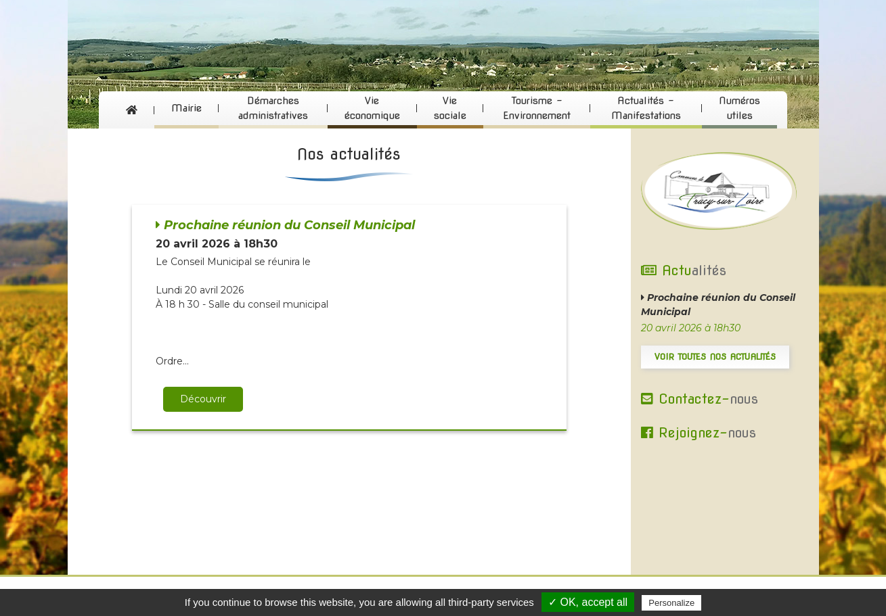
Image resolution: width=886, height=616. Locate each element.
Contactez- (699, 399)
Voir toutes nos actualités (715, 357)
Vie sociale (450, 108)
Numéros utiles (739, 108)
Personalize (671, 603)
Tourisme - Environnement (537, 108)
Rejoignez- (698, 433)
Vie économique (372, 108)
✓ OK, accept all (587, 602)
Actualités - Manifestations (646, 108)
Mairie (186, 108)
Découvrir (203, 399)
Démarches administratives (273, 108)
